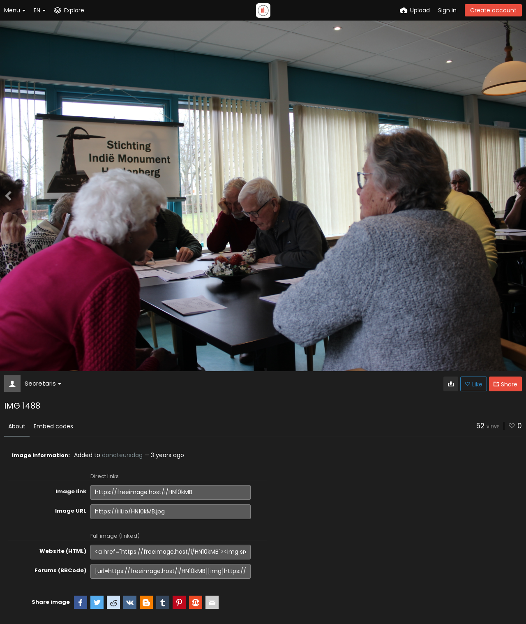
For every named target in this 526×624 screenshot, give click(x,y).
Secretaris (43, 383)
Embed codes (53, 426)
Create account (493, 10)
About (16, 426)
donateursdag (122, 455)
